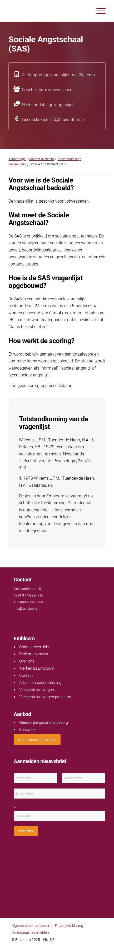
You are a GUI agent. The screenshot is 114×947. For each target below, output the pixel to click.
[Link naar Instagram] (32, 619)
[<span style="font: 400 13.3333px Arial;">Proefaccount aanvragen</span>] (37, 739)
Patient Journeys (33, 654)
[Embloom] (47, 10)
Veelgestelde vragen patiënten (45, 696)
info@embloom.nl (27, 608)
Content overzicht (41, 159)
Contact (26, 675)
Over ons (26, 661)
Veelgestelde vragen (36, 689)
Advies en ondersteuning (40, 682)
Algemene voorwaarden (31, 925)
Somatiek (27, 729)
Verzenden (26, 831)
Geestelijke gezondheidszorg (43, 722)
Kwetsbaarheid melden (30, 932)
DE (52, 939)
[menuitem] (98, 10)
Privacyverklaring (69, 925)
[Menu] (98, 10)
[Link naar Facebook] (16, 619)
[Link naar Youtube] (21, 619)
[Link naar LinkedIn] (26, 619)
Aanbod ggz (17, 159)
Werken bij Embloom (36, 668)
